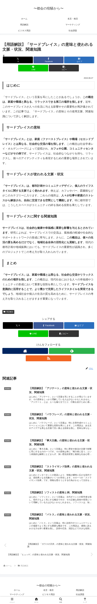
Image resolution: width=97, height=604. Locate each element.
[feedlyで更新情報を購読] (72, 351)
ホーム (17, 590)
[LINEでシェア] (33, 68)
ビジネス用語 (48, 594)
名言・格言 (48, 590)
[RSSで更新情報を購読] (48, 358)
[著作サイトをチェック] (25, 351)
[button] (64, 68)
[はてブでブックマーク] (79, 60)
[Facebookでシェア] (48, 60)
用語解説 (8, 312)
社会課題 (80, 594)
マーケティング (17, 594)
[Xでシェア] (18, 60)
